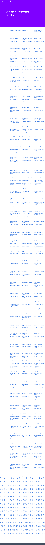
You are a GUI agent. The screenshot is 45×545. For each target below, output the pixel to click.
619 (36, 504)
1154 (27, 529)
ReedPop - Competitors (25, 198)
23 (43, 477)
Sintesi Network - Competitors (38, 293)
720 (0, 510)
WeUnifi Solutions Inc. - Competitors (39, 86)
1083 (6, 526)
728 (15, 510)
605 (10, 504)
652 (41, 506)
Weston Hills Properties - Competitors (27, 55)
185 (10, 485)
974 (26, 521)
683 (43, 507)
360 (0, 493)
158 (15, 484)
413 (43, 495)
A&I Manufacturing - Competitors (38, 240)
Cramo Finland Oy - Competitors (14, 132)
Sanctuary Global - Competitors (38, 274)
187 (13, 485)
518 (15, 500)
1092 (23, 526)
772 (41, 511)
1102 (42, 526)
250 (19, 488)
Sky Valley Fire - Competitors (38, 453)
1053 (6, 525)
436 (30, 496)
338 (15, 492)
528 (34, 500)
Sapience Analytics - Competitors (38, 279)
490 (19, 499)
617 (32, 504)
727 (13, 510)
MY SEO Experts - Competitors (26, 121)
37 (13, 478)
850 (19, 515)
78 (34, 480)
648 (34, 506)
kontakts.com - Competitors (38, 69)
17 (32, 477)
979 (36, 521)
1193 (44, 530)
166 (30, 484)
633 (6, 506)
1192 (42, 530)
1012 (42, 522)
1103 (44, 526)
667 (13, 507)
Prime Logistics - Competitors (14, 202)
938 (15, 519)
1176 (12, 530)
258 (34, 488)
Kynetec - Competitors (25, 443)
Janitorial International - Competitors (15, 180)
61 (2, 480)
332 (4, 492)
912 (23, 518)
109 (36, 481)
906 (12, 518)
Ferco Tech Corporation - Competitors (39, 271)
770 (38, 511)
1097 (32, 526)
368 (15, 493)
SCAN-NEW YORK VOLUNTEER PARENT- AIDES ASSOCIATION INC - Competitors (15, 164)
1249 (36, 533)
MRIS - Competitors (24, 170)
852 (23, 515)
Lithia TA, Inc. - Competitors (14, 327)
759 (17, 511)
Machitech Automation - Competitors (39, 41)
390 (0, 495)
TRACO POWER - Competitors (38, 51)
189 (17, 485)
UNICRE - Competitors (37, 83)
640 (19, 506)
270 (0, 489)
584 (26, 503)
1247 (32, 533)
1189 (36, 530)
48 (34, 478)
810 (0, 514)
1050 (1, 525)
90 (0, 481)
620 (38, 504)
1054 (8, 525)
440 (38, 496)
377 (32, 493)
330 (0, 492)
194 (26, 485)
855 (28, 515)
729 (17, 510)
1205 (10, 532)
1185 (29, 530)
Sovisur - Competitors (13, 243)
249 (17, 488)
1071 (40, 525)
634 (8, 506)
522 (23, 500)
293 (43, 489)
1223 (44, 532)
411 (39, 495)
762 (23, 511)
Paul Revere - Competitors (25, 77)
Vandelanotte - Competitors (14, 433)
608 (15, 504)
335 (10, 492)
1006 (30, 522)
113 (43, 481)
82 (41, 480)
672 (23, 507)
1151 (21, 529)
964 (8, 521)
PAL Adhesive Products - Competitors (27, 157)
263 (43, 488)
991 (2, 522)
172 (41, 484)
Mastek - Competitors (13, 126)
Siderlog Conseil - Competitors (14, 246)
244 (8, 488)
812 (4, 514)
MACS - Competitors (25, 327)
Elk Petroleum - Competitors (38, 251)
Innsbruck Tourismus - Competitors (39, 316)
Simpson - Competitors (25, 263)
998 (15, 522)
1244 (27, 533)
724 (8, 510)
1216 (30, 532)
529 (36, 500)
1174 (8, 530)
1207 (14, 532)
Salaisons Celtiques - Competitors (27, 58)
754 (8, 511)
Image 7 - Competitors (37, 107)
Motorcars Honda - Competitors (38, 304)
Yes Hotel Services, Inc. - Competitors (39, 467)
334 (8, 492)
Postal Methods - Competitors (26, 308)
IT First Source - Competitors (14, 423)
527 (32, 500)
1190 (38, 530)
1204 (8, 532)
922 (41, 518)
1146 (12, 529)
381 (39, 493)
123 (6, 482)
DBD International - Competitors (14, 33)
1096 (30, 526)
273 (6, 489)
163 (25, 484)
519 (17, 500)
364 (8, 493)
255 (28, 488)
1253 (44, 533)
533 (43, 500)
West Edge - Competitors (37, 416)
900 (0, 518)
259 (36, 488)
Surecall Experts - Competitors (26, 387)
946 (30, 519)
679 (36, 507)
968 (15, 521)
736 (30, 510)
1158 (34, 529)
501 (39, 499)
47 (32, 478)
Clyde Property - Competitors (14, 438)
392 (4, 495)
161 (21, 484)
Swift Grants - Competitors (25, 341)
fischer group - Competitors (26, 180)
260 (38, 488)
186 (12, 485)
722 (4, 510)
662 (4, 507)
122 (4, 482)
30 (0, 478)
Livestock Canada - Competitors (38, 360)
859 (36, 515)
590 (38, 503)
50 (37, 478)
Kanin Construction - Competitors (15, 336)
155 (10, 484)
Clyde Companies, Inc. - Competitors (15, 381)
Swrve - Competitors (36, 429)
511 (2, 500)
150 (0, 484)
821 (21, 514)
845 (10, 515)
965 (10, 521)
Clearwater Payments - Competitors (27, 86)
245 (10, 488)
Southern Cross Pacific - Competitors (39, 211)
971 (21, 521)
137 (32, 482)
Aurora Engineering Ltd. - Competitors (27, 449)
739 (36, 510)
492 (23, 499)
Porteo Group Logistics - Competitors (15, 30)
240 (0, 488)
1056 (12, 525)
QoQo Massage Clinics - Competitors (27, 115)
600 (0, 504)
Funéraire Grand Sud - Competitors (39, 44)
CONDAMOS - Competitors (25, 290)
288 (34, 489)
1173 (6, 530)
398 (15, 495)
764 (26, 511)
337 (13, 492)
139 (36, 482)
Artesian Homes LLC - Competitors (27, 142)
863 (43, 515)
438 (34, 496)
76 (30, 480)
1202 (4, 532)
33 (6, 478)
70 (19, 480)
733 (25, 510)
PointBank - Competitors (25, 396)
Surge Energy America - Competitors (27, 91)
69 (17, 480)
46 (30, 478)
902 (4, 518)
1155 (29, 529)
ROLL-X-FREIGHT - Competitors (26, 160)
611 (21, 504)
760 (19, 511)
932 (4, 519)
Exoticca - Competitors (25, 418)
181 (2, 485)
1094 (27, 526)
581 (21, 503)
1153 (25, 529)
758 (15, 511)
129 (17, 482)
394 (8, 495)
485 (10, 499)
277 (13, 489)
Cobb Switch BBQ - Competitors (14, 177)
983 (43, 521)
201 (39, 485)
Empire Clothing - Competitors (14, 405)
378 (34, 493)
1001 (21, 522)
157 (13, 484)
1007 (32, 522)
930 (0, 519)
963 (6, 521)
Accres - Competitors (25, 456)
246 (12, 488)
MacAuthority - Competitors (14, 344)
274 (8, 489)
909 (17, 518)
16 (30, 477)
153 (6, 484)
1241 (21, 533)
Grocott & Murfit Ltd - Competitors (15, 211)
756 (12, 511)
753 (6, 511)
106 (30, 481)
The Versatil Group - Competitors (14, 218)
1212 (23, 532)
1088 (16, 526)
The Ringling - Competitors (37, 38)
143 (43, 482)
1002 (23, 522)
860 (38, 515)
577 (13, 503)
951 (39, 519)
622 (41, 504)
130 (19, 482)
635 (10, 506)
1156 (30, 529)
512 (4, 500)
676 (30, 507)
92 (4, 481)
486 (12, 499)
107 (32, 481)
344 (26, 492)
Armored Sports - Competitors (38, 296)
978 (34, 521)
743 (43, 510)
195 (28, 485)
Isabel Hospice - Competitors (26, 433)
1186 (30, 530)
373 (25, 493)
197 (32, 485)
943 (25, 519)
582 (23, 503)
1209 (17, 532)
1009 (36, 522)
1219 (36, 532)
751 (2, 511)
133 (25, 482)
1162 (42, 529)
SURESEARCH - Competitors (26, 213)
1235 (10, 533)
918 (34, 518)
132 (23, 482)
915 (28, 518)
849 (17, 515)
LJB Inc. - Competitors (13, 51)
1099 (36, 526)
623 (43, 504)
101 (21, 481)
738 (34, 510)
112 (41, 481)
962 (4, 521)
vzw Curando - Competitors (14, 371)
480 (0, 499)
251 (21, 488)
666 (12, 507)
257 (32, 488)
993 (6, 522)
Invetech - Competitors (13, 260)
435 (28, 496)
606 (12, 504)
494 (26, 499)
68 (15, 480)
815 (10, 514)
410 (38, 495)
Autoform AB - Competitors (37, 418)
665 (10, 507)
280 (19, 489)
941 (21, 519)
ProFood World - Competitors (14, 396)
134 (26, 482)
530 (38, 500)
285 (28, 489)
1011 (40, 522)
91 (2, 481)
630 (0, 506)
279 (17, 489)
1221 (40, 532)
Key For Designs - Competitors (26, 146)
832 (41, 514)
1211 (21, 532)
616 (30, 504)
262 (41, 488)
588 (34, 503)
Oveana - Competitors (37, 80)
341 (21, 492)
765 (28, 511)
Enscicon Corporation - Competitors (39, 77)
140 (38, 482)
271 (2, 489)
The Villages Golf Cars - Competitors (27, 89)
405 (28, 495)
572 (4, 503)
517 (13, 500)
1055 (10, 525)
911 (21, 518)
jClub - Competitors (36, 72)
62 (4, 480)
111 (39, 481)
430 (19, 496)
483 (6, 499)
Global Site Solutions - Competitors (15, 149)
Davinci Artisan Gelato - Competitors (27, 423)
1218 (34, 532)
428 (15, 496)
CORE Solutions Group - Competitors (27, 61)
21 (39, 477)
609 (17, 504)
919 (36, 518)
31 (2, 478)
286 (30, 489)
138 (34, 482)
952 (41, 519)
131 (21, 482)
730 (19, 510)
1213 (25, 532)
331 (2, 492)
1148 (16, 529)
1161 (40, 529)
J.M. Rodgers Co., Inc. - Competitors (27, 211)
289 (36, 489)
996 (12, 522)
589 (36, 503)
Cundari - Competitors (25, 271)
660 (0, 507)
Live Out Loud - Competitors (38, 89)
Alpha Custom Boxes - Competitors (15, 461)
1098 (34, 526)
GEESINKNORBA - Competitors (38, 327)
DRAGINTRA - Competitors (25, 371)
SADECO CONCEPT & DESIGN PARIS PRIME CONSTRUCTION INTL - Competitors (27, 229)
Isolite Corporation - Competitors (26, 234)
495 (28, 499)
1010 (38, 522)
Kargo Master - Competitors (38, 461)
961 (2, 521)
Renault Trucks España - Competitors (39, 336)
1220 (38, 532)
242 (4, 488)
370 (19, 493)
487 (13, 499)
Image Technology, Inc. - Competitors (39, 136)
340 (19, 492)
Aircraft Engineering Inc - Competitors (27, 41)
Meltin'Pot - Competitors (25, 107)
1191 (40, 530)
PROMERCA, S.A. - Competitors (26, 110)
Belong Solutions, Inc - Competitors (15, 188)
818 (15, 514)
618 (34, 504)
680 (38, 507)
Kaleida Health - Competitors (14, 443)
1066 (30, 525)
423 (6, 496)
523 (25, 500)
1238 (16, 533)
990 (0, 522)
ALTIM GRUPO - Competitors (38, 166)
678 (34, 507)
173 (43, 484)
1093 (25, 526)
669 (17, 507)
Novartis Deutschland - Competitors (27, 366)
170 (38, 484)
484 (8, 499)
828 (34, 514)
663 (6, 507)
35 (9, 478)
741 (39, 510)
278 (15, 489)
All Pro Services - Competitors (26, 266)
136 (30, 482)
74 (26, 480)
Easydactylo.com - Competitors (14, 228)
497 (32, 499)
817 (13, 514)
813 (6, 514)
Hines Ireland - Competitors (38, 464)
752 (4, 511)
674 (26, 507)
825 (28, 514)
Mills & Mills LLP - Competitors (38, 58)
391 (2, 495)
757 (13, 511)
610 (19, 504)
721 (2, 510)
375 (28, 493)
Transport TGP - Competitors (26, 172)
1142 (4, 529)
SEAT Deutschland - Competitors (26, 429)
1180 (19, 530)
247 (13, 488)
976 (30, 521)
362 (4, 493)
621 (39, 504)
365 (10, 493)
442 (41, 496)
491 (21, 499)
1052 (4, 525)
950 (38, 519)
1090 (19, 526)
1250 (38, 533)
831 (39, 514)
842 (4, 515)
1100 (38, 526)
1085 (10, 526)
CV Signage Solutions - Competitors (15, 232)
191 (21, 485)
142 (41, 482)
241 (2, 488)
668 (15, 507)
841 (2, 515)
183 (6, 485)
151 (2, 484)
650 (38, 506)
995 (10, 522)
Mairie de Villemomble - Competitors (27, 353)
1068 (34, 525)
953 (43, 519)
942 (23, 519)
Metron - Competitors (37, 333)
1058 (16, 525)
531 (39, 500)
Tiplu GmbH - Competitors (13, 360)
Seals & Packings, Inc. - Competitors (39, 99)
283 (25, 489)
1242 (23, 533)
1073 (44, 525)
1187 (32, 530)
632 (4, 506)
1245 (29, 533)
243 (6, 488)
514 (8, 500)
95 (9, 481)
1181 (21, 530)
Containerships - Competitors (14, 263)
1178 (16, 530)
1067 (32, 525)
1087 (14, 526)
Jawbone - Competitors (37, 48)
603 (6, 504)
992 (4, 522)
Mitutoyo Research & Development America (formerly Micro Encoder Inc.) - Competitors (39, 400)
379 (36, 493)
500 (38, 499)
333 (6, 492)
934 (8, 519)
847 (13, 515)
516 (12, 500)
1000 (19, 522)
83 (43, 480)
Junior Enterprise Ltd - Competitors (15, 416)
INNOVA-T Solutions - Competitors (27, 393)
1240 (19, 533)
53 (43, 478)
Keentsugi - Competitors (37, 408)
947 (32, 519)
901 (2, 518)
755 (10, 511)
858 (34, 515)
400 (19, 495)
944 (26, 519)
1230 (1, 533)
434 (26, 496)
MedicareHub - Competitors (38, 344)
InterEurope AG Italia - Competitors (39, 325)
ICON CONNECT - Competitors (26, 96)
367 (13, 493)
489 (17, 499)
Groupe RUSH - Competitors (14, 224)
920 (38, 518)
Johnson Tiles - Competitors (14, 101)
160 (19, 484)
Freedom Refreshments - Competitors (15, 319)
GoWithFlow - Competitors (25, 191)
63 (6, 480)
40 (19, 478)
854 (26, 515)
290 (38, 489)
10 (19, 477)
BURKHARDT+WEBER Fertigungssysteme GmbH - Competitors (14, 104)
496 (30, 499)
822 (23, 514)
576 (12, 503)
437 (32, 496)
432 (23, 496)
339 (17, 492)
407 (32, 495)
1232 (4, 533)
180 (0, 485)
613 (25, 504)
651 (39, 506)
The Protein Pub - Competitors (14, 325)
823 (25, 514)
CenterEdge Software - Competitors (27, 363)
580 (19, 503)
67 (13, 480)
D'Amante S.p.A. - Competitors (26, 346)
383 (43, 493)
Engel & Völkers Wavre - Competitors (27, 72)
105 (28, 481)
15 (28, 477)
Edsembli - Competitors (37, 101)
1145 (10, 529)
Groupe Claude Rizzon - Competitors (27, 459)
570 (0, 503)
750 (0, 511)
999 (17, 522)
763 (25, 511)
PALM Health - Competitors (38, 413)
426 (12, 496)
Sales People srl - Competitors (38, 356)
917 (32, 518)
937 (13, 519)
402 (23, 495)
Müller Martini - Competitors (38, 170)
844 (8, 515)
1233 (6, 533)
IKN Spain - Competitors (13, 170)
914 (26, 518)
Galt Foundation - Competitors (26, 80)
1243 (25, 533)
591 (39, 503)
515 (10, 500)
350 (38, 492)
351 (39, 492)
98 (15, 481)
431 (21, 496)
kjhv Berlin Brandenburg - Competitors (15, 351)
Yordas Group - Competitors (14, 387)
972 (23, 521)
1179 (17, 530)
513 (6, 500)
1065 (29, 525)
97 (13, 481)
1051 (2, 525)
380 (38, 493)
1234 (8, 533)
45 (28, 478)
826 (30, 514)
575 (10, 503)
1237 (14, 533)
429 (17, 496)
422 (4, 496)
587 (32, 503)
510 (0, 500)
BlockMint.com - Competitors (14, 61)
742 (41, 510)
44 (26, 478)
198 (34, 485)
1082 (4, 526)
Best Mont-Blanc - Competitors (26, 99)
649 (36, 506)
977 (32, 521)
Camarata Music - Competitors (26, 344)
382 (41, 493)
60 (0, 480)
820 (19, 514)
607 (13, 504)
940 (19, 519)
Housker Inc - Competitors (13, 308)
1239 (17, 533)
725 (10, 510)
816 (12, 514)
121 (2, 482)
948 (34, 519)
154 (8, 484)
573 (6, 503)
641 (21, 506)
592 (41, 503)
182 (4, 485)
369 (17, 493)
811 (2, 514)
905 (10, 518)
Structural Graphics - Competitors (15, 251)
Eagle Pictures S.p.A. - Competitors (27, 218)
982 (41, 521)
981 (39, 521)
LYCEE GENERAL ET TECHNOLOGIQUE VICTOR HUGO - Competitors (15, 45)
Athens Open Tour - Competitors (14, 253)
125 (10, 482)
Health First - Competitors (13, 41)
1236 (12, 533)
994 (8, 522)
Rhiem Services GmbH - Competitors (15, 89)
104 (26, 481)
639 (17, 506)
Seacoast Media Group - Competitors (27, 69)
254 (26, 488)
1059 (17, 525)
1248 (34, 533)
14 (26, 477)
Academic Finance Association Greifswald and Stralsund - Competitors (14, 305)
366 (12, 493)
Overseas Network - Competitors (38, 234)
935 (10, 519)
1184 (27, 530)
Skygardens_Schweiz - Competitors (15, 206)
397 (13, 495)
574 (8, 503)
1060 (19, 525)
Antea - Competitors (13, 115)
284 (26, 489)
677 (32, 507)
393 (6, 495)
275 (10, 489)
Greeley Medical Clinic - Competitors (15, 363)
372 (23, 493)
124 (8, 482)
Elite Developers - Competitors (26, 416)
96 (11, 481)
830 (38, 514)
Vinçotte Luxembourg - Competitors (39, 290)
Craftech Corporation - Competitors (15, 48)
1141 (2, 529)
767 (32, 511)
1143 (6, 529)
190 (19, 485)
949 (36, 519)
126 (12, 482)
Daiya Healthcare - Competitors (38, 232)
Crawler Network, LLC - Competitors (39, 384)
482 (4, 499)
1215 (29, 532)
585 (28, 503)
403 (25, 495)
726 (12, 510)
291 (39, 489)
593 (43, 503)
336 (12, 492)
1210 (19, 532)
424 (8, 496)
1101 (40, 526)
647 (32, 506)
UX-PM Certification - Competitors (15, 216)
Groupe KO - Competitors (13, 313)
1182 (23, 530)
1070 (38, 525)
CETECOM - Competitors (25, 255)
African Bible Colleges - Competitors (15, 296)
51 (39, 478)
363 (6, 493)
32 (4, 478)
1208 (16, 532)
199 (36, 485)
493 (25, 499)
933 (6, 519)
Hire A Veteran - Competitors (14, 301)
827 (32, 514)
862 (41, 515)
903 (6, 518)
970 (19, 521)
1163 (44, 529)
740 (38, 510)
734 (26, 510)
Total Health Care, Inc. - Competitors (39, 371)
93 (6, 481)
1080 (1, 526)
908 (15, 518)
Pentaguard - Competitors (25, 246)
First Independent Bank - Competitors (27, 224)
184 (8, 485)
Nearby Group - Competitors (38, 433)
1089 (17, 526)
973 (25, 521)
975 (28, 521)
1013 (44, 522)
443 (43, 496)
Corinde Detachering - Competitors (39, 221)
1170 (1, 530)
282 (23, 489)
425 (10, 496)
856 (30, 515)
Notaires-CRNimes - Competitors (26, 304)
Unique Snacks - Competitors (26, 139)
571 (2, 503)
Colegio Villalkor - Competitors (14, 346)
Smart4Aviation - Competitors (26, 51)
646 (30, 506)
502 (41, 499)
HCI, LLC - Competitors (25, 251)
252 (23, 488)
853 (25, 515)
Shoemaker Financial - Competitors (39, 160)
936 (12, 519)
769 (36, 511)
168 (34, 484)
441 (39, 496)
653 (43, 506)
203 (43, 485)
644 (26, 506)
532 (41, 500)
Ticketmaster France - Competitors (15, 393)
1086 (12, 526)
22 (41, 477)
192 (23, 485)
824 (26, 514)
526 (30, 500)
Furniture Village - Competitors (38, 402)
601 (2, 504)
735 (28, 510)
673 (25, 507)
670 (19, 507)
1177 (14, 530)
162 (23, 484)
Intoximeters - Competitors (37, 126)
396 (12, 495)
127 (13, 482)
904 (8, 518)
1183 (25, 530)
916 (30, 518)
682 (41, 507)
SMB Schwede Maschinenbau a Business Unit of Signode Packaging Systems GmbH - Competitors (39, 269)
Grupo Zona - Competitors (13, 255)
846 (12, 515)
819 (17, 514)
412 (41, 495)
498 (34, 499)
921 (39, 518)
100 (19, 481)
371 (21, 493)
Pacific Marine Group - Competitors (15, 429)
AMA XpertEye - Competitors (26, 83)
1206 (12, 532)
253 (25, 488)
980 (38, 521)
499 (36, 499)
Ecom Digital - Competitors (14, 279)
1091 (21, 526)
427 (13, 496)
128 (15, 482)
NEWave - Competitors (37, 55)
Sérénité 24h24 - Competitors (14, 83)
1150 (19, 529)
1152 (23, 529)
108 (34, 481)
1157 (32, 529)
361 (2, 493)
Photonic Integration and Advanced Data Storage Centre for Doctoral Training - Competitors (27, 391)
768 (34, 511)
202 (41, 485)
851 (21, 515)
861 (39, 515)
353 (43, 492)
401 (21, 495)
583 (25, 503)
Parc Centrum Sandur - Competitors (15, 285)
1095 (29, 526)
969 (17, 521)
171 (39, 484)
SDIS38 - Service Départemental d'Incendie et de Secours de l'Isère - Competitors (15, 238)
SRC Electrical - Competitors (14, 266)
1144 (8, 529)
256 (30, 488)
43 (24, 478)
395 (10, 495)
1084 (8, 526)
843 (6, 515)
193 (25, 485)
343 (25, 492)
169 (36, 484)
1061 (21, 525)
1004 (27, 522)
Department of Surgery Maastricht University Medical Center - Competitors (27, 320)
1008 (34, 522)
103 (25, 481)
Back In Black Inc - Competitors (38, 253)
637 (13, 506)
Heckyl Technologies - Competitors (15, 316)
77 (32, 480)
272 (4, 489)
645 (28, 506)
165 (28, 484)
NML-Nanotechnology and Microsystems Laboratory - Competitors (14, 199)
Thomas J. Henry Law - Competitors (27, 132)
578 (15, 503)
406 (30, 495)
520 (19, 500)
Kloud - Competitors (25, 313)
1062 (23, 525)
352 (41, 492)
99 (17, 481)
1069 (36, 525)
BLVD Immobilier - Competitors (26, 325)
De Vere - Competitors (13, 408)
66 (11, 480)
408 (34, 495)
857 (32, 515)
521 (21, 500)
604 (8, 504)
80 (37, 480)
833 (43, 514)
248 (15, 488)
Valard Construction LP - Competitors (27, 373)
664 (8, 507)
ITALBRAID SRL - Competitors (26, 413)
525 (28, 500)
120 (0, 482)
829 (36, 514)
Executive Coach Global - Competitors (27, 177)
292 (41, 489)
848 (15, 515)
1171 (2, 530)
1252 (42, 533)
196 (30, 485)
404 (26, 495)
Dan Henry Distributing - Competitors (39, 121)
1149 (17, 529)
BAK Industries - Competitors (14, 293)
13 (24, 477)
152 (4, 484)
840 (0, 515)
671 (21, 507)
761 (21, 511)
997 (13, 522)
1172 (4, 530)
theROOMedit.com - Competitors (14, 139)
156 (12, 484)
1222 (42, 532)
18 (34, 477)
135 (28, 482)
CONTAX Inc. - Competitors (37, 206)
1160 (38, 529)
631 (2, 506)
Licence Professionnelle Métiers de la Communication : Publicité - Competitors (39, 203)
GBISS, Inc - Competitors (25, 467)
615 (28, 504)
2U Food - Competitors (37, 194)
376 (30, 493)
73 (24, 480)
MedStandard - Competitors (14, 38)
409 (36, 495)
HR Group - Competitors (25, 301)
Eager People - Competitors (14, 384)
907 (13, 518)
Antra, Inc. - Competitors (13, 118)
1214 (27, 532)
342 (23, 492)
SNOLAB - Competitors (25, 149)
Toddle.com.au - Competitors (38, 266)
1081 (2, 526)
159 (17, 484)
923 (43, 518)
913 (25, 518)
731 (21, 510)
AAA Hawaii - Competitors (13, 329)
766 (30, 511)
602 (4, 504)
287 (32, 489)
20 (37, 477)
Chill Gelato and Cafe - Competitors (39, 172)
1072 (42, 525)
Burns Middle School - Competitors (15, 274)
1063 (25, 525)
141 (39, 482)
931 (2, 519)
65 (9, 480)
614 (26, 504)
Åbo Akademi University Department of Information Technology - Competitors (15, 167)
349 (36, 492)
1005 (29, 522)
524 (26, 500)
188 (15, 485)
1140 (1, 529)
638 (15, 506)
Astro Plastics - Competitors (14, 99)
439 (36, 496)
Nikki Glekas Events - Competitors (27, 66)
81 (39, 480)
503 (43, 499)
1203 (6, 532)
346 (30, 492)
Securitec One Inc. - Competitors (38, 129)
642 (23, 506)
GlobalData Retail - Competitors (38, 91)
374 (26, 493)
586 (30, 503)
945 (28, 519)
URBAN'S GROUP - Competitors (38, 459)
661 (2, 507)
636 (12, 506)
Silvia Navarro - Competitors (38, 224)
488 (15, 499)
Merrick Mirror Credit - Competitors (27, 282)
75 (28, 480)
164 (26, 484)
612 (23, 504)
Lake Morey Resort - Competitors (38, 103)
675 (28, 507)
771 (39, 511)
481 (2, 499)
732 (23, 510)
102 (23, 481)
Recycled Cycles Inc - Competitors (27, 351)
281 (21, 489)
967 (13, 521)
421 (2, 496)
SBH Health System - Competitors (38, 110)
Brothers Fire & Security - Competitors (15, 152)
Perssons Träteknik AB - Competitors (27, 33)
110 (38, 481)
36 (11, 478)
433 (25, 496)
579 (17, 503)
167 (32, 484)
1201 (2, 532)
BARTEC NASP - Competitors (26, 188)
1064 (27, 525)
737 (32, 510)
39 (17, 478)
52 (41, 478)
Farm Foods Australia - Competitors (27, 243)
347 (32, 492)
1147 (14, 529)
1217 (32, 532)
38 (15, 478)
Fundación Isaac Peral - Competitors (39, 142)
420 (0, 496)
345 (28, 492)
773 (43, 511)
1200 (1, 532)
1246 (30, 533)
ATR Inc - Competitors (25, 30)
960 (0, 521)
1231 (2, 533)
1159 (36, 529)
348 (34, 492)
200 (38, 485)
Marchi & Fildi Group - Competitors (27, 253)
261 (39, 488)
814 (8, 514)
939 (17, 519)
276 (12, 489)
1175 (10, 530)
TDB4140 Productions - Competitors (39, 216)
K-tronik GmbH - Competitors (26, 232)
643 (25, 506)
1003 (25, 522)
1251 (40, 533)
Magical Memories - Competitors (26, 44)
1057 (14, 525)
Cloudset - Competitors (37, 351)
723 (6, 510)
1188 (34, 530)
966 (12, 521)
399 (17, 495)
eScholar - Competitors (25, 285)
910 (19, 518)
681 (39, 507)
